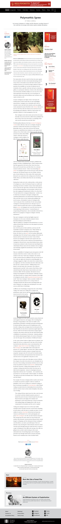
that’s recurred (25, 345)
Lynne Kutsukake (48, 50)
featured (35, 277)
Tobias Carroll (31, 21)
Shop (48, 10)
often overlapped (20, 415)
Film (24, 495)
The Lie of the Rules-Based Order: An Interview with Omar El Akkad (50, 55)
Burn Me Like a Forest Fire (32, 479)
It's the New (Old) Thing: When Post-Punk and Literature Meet (8, 73)
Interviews (25, 10)
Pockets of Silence (51, 71)
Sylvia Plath (25, 412)
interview (32, 364)
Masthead (20, 511)
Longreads (13, 10)
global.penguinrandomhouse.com (48, 521)
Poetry (43, 10)
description (17, 347)
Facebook (55, 9)
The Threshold (52, 83)
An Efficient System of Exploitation (36, 497)
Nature (24, 477)
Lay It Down (52, 66)
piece (27, 233)
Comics (38, 10)
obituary (35, 106)
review (19, 207)
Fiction (19, 10)
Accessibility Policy (9, 515)
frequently (30, 277)
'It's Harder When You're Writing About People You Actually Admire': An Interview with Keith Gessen (8, 64)
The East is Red (49, 49)
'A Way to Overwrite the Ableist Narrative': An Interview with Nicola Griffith (28, 467)
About (6, 511)
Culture (7, 33)
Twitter (55, 11)
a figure (20, 345)
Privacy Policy (21, 513)
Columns (32, 10)
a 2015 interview (32, 385)
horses (38, 277)
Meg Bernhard (52, 84)
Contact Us (8, 513)
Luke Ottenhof (52, 67)
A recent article (20, 65)
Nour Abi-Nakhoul (49, 58)
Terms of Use (21, 515)
